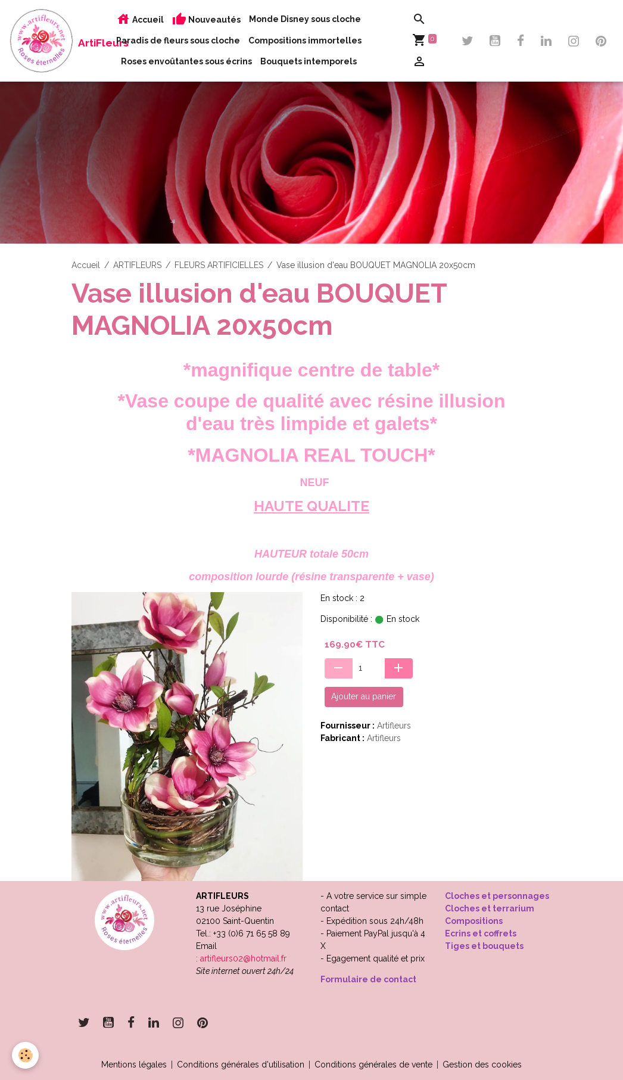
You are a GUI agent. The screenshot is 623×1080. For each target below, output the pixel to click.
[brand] (41, 40)
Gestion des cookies (482, 1064)
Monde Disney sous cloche (305, 19)
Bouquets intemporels (308, 61)
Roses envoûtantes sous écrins (186, 61)
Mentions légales (134, 1064)
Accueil (140, 19)
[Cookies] (25, 1055)
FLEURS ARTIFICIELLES (219, 265)
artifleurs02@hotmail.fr (243, 958)
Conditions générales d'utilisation (240, 1064)
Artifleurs (394, 725)
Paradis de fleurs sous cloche (178, 40)
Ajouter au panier (363, 696)
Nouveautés (206, 19)
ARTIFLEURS (137, 265)
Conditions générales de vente (373, 1064)
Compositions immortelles (305, 40)
